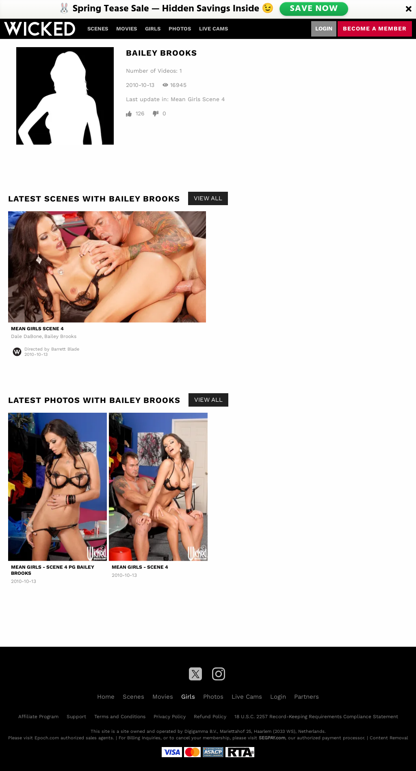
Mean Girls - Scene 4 (140, 567)
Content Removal (389, 738)
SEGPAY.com (272, 738)
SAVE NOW (314, 9)
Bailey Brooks (60, 336)
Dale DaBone (26, 336)
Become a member (375, 28)
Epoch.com (47, 738)
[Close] (408, 9)
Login (323, 28)
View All (208, 198)
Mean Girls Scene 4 (198, 99)
